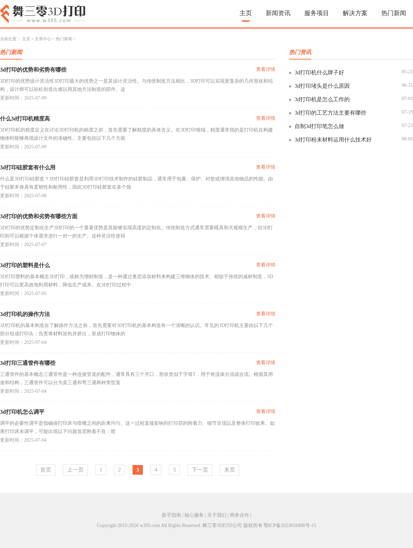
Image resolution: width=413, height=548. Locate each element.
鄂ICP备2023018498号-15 (290, 525)
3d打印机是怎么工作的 (322, 99)
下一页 (200, 470)
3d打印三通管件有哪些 (27, 363)
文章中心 (43, 38)
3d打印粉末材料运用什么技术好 (333, 140)
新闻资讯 (278, 13)
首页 (45, 470)
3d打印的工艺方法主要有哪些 (330, 113)
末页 (229, 470)
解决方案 (355, 13)
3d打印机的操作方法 (25, 314)
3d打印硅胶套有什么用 (27, 167)
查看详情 (265, 69)
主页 (246, 13)
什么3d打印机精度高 (25, 119)
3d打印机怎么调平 (22, 412)
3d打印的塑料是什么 (25, 265)
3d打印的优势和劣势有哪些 (33, 70)
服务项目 (316, 13)
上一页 (75, 470)
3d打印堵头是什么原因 (322, 86)
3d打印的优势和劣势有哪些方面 (38, 216)
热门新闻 (393, 13)
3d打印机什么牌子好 (319, 72)
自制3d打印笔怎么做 (319, 126)
